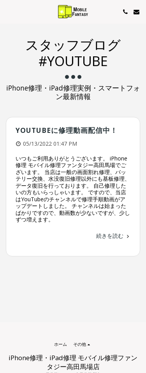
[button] (8, 11)
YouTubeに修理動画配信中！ (67, 130)
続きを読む (113, 235)
